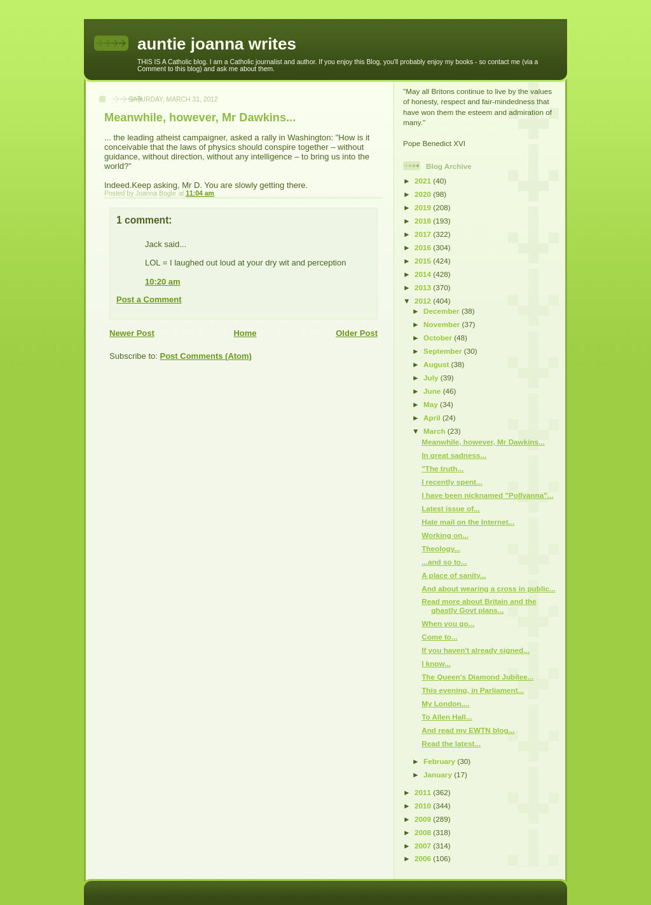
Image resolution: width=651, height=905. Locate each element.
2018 (424, 221)
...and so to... (444, 562)
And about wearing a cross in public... (488, 588)
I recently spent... (451, 482)
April (432, 417)
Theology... (440, 548)
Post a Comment (149, 299)
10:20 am (163, 281)
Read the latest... (451, 743)
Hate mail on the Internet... (467, 522)
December (442, 311)
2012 (424, 301)
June (433, 391)
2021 (424, 181)
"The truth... (442, 468)
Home (244, 333)
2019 (424, 207)
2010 (424, 805)
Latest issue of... (450, 508)
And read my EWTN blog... (467, 730)
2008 (424, 832)
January (438, 774)
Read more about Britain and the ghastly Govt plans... (479, 605)
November (442, 324)
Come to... (439, 637)
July (432, 377)
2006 (424, 858)
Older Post (357, 333)
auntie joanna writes (216, 43)
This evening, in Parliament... (472, 690)
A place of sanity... (453, 575)
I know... (436, 663)
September (443, 351)
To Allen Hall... (446, 717)
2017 (424, 234)
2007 (424, 845)
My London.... (445, 703)
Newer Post (131, 333)
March (435, 431)
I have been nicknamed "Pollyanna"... (487, 495)
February (440, 761)
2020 (424, 194)
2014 (424, 274)
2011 (424, 792)
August (437, 364)
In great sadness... (453, 455)
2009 (424, 819)
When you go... (447, 623)
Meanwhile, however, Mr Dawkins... (483, 442)
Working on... (445, 535)
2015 (424, 261)
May (431, 404)
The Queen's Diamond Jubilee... (477, 677)
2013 (424, 287)
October (438, 337)
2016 (424, 247)
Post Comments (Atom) (206, 356)
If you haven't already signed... (475, 650)
